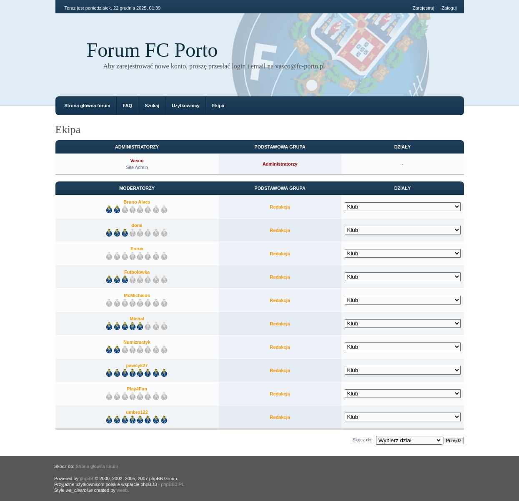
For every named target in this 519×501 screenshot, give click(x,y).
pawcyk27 (137, 365)
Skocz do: (362, 439)
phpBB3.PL (172, 484)
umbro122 (137, 412)
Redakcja (280, 206)
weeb (122, 490)
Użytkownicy (186, 105)
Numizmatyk (136, 342)
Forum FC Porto (152, 50)
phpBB (86, 478)
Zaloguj (448, 7)
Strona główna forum (87, 105)
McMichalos (137, 295)
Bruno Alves (136, 201)
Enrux (136, 248)
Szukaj (152, 105)
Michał (137, 318)
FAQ (128, 105)
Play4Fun (137, 388)
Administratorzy (280, 163)
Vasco (137, 160)
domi (136, 225)
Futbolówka (137, 271)
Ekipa (218, 105)
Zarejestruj (423, 7)
